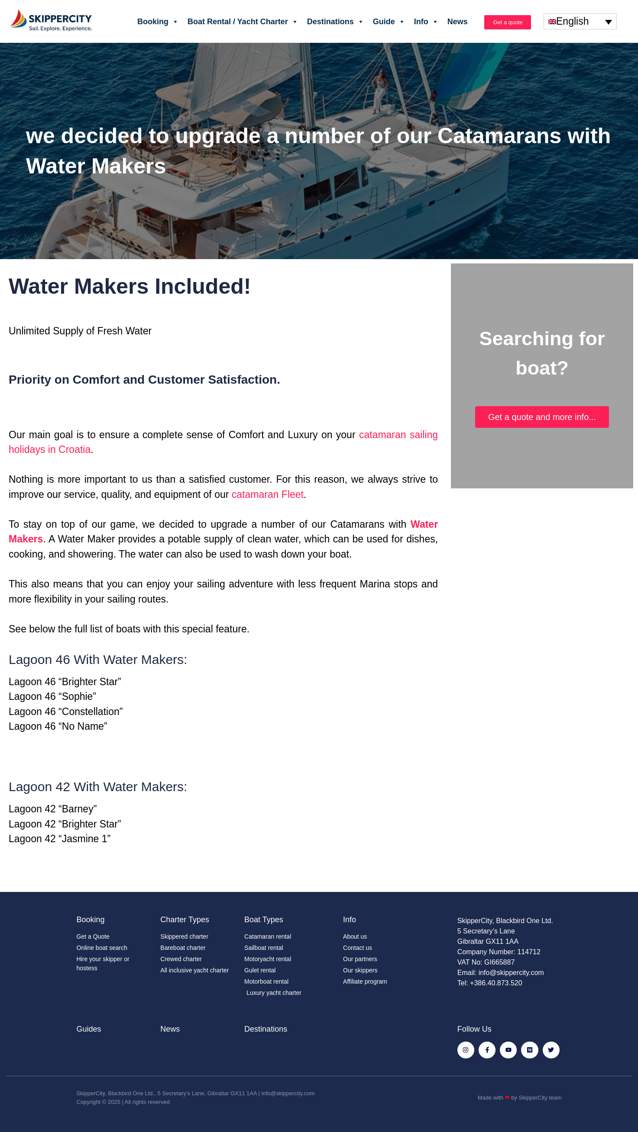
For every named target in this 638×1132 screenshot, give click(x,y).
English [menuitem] (572, 21)
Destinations (335, 21)
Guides (89, 1029)
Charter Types (184, 919)
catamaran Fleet (268, 494)
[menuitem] (580, 21)
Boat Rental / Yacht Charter (243, 21)
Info (426, 21)
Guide (389, 21)
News (457, 21)
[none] (580, 21)
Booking (158, 21)
